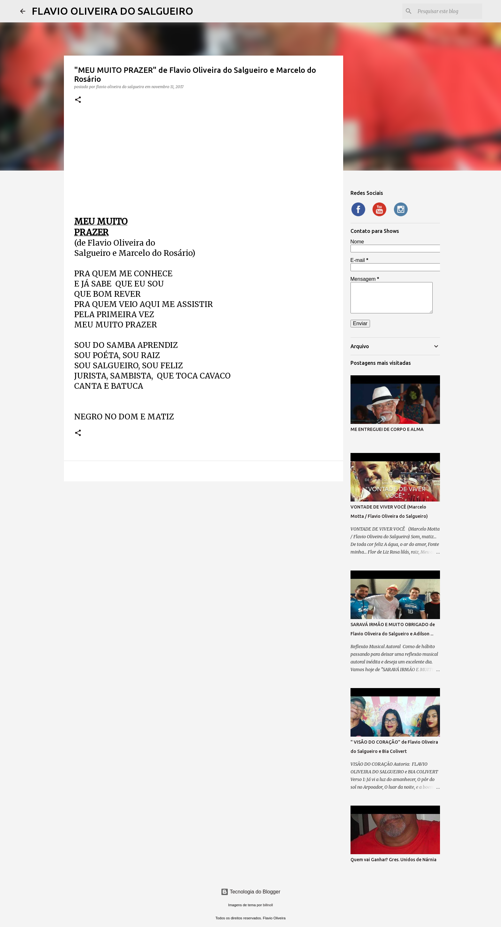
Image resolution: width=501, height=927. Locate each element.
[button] (78, 100)
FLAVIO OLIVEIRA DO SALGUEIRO (112, 11)
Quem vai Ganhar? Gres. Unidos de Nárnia (393, 859)
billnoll (268, 905)
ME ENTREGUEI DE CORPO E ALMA (387, 429)
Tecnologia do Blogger (251, 891)
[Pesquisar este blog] (448, 11)
